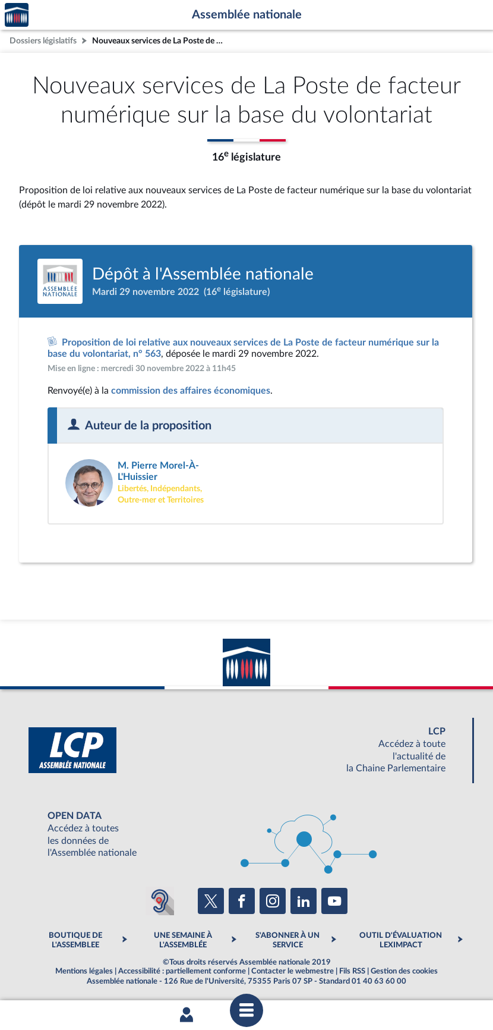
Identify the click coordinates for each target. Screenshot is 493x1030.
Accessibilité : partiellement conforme (182, 971)
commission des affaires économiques (190, 391)
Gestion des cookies (404, 971)
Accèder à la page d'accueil (17, 15)
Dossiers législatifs (43, 40)
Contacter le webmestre (292, 971)
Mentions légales (84, 971)
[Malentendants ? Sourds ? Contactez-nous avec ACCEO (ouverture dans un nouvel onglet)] (160, 901)
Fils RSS (352, 971)
